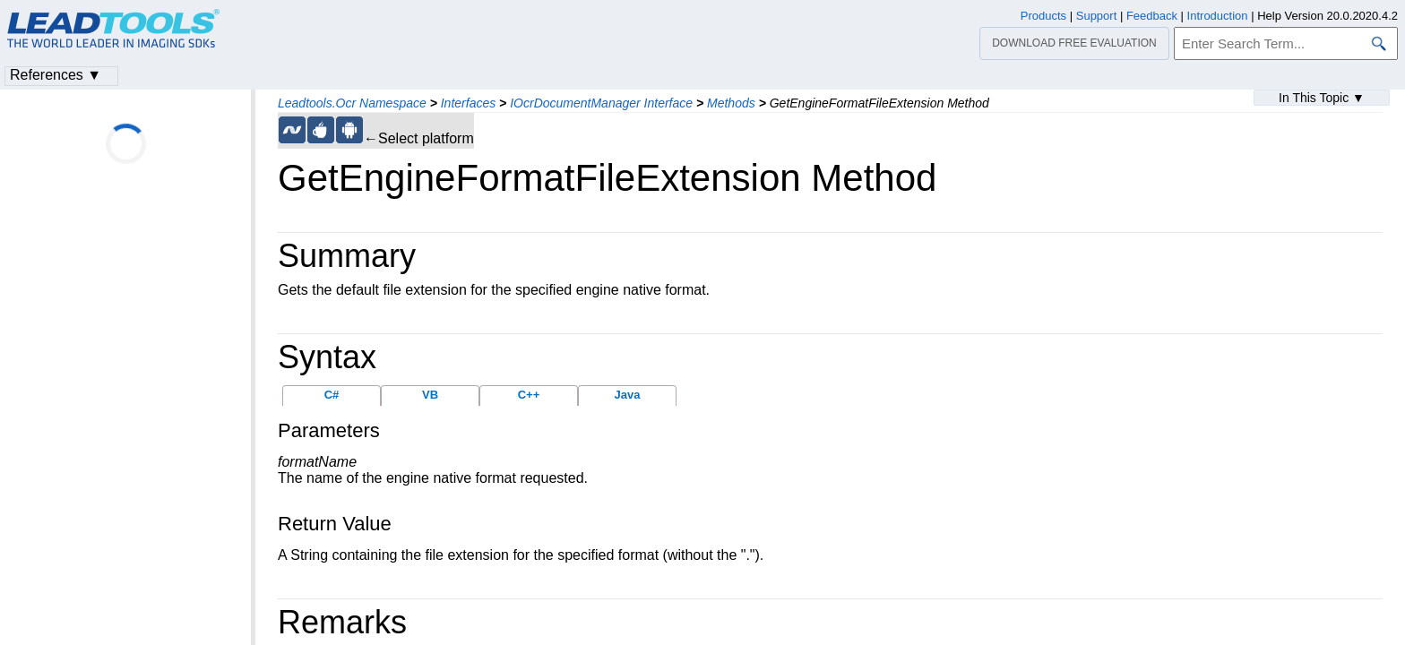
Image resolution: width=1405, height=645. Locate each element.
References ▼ (55, 74)
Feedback (1151, 15)
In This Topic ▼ (1322, 97)
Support (1096, 15)
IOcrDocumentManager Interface (601, 103)
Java (628, 394)
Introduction (1217, 15)
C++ (529, 394)
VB (430, 394)
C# (332, 394)
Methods (731, 103)
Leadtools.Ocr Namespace (352, 103)
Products (1043, 15)
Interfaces (468, 103)
